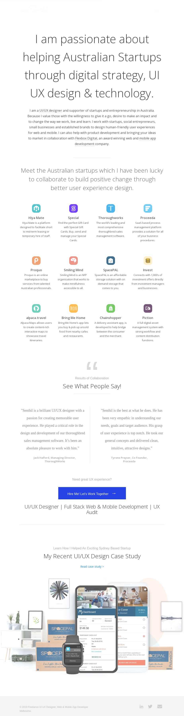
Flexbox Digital (86, 138)
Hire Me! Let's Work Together (92, 493)
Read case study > (92, 566)
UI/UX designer (50, 110)
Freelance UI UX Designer (42, 707)
